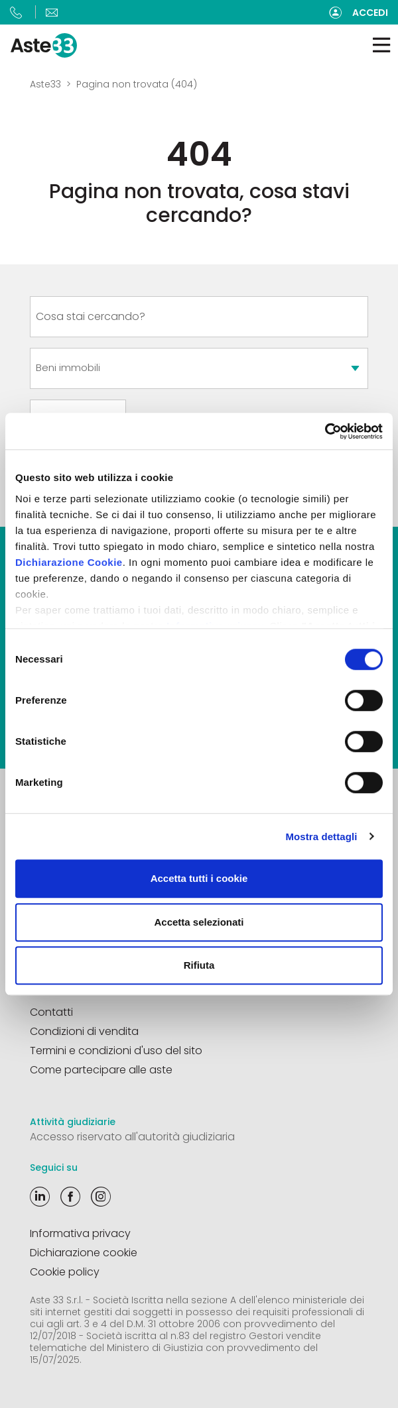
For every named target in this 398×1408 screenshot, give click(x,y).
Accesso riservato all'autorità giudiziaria (132, 1136)
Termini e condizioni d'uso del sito (116, 1050)
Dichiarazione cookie (83, 1252)
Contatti (51, 1012)
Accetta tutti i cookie (199, 878)
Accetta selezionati (198, 922)
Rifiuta (199, 965)
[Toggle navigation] (381, 45)
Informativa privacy (80, 1233)
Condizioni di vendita (84, 1031)
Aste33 (45, 84)
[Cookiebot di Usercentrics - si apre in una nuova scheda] (325, 431)
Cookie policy (65, 1271)
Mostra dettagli (321, 836)
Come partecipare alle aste (101, 1069)
